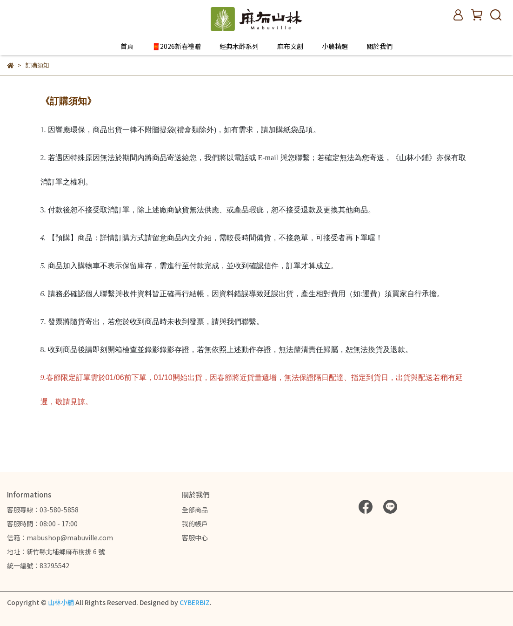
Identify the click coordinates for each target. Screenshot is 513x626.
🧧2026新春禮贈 (176, 46)
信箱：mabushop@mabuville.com (60, 537)
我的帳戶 (195, 523)
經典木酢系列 (239, 46)
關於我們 (379, 46)
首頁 (126, 46)
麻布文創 (290, 46)
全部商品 (195, 509)
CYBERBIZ (195, 602)
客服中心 (195, 537)
